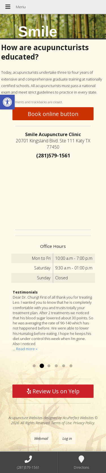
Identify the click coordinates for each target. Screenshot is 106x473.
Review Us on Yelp (53, 391)
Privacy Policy (83, 422)
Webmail (41, 438)
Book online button (53, 114)
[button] (7, 102)
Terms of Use (61, 422)
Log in (67, 438)
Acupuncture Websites (25, 417)
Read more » (26, 348)
